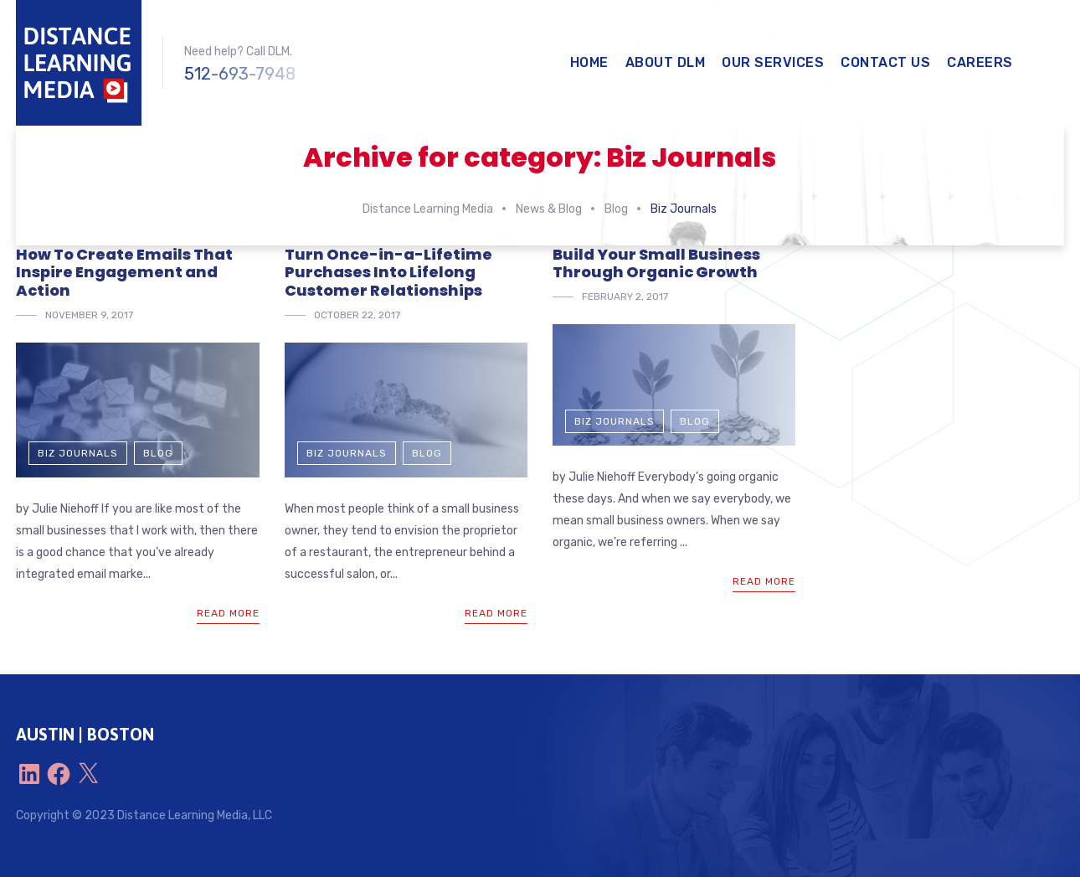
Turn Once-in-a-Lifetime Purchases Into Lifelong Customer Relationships (388, 272)
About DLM (665, 62)
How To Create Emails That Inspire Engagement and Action (124, 272)
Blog (158, 453)
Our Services (773, 62)
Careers (980, 62)
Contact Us (885, 62)
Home (589, 62)
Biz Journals (78, 453)
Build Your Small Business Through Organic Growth (656, 263)
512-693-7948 (240, 74)
